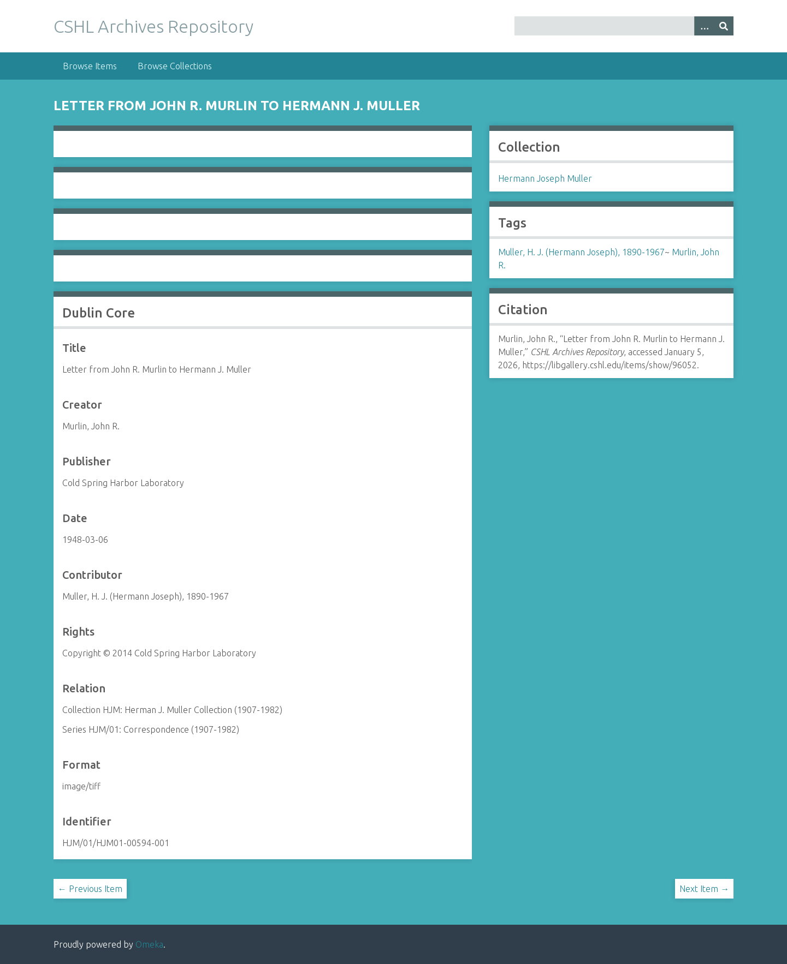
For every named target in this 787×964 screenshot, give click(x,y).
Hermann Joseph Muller (545, 178)
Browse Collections (175, 66)
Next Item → (704, 889)
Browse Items (90, 66)
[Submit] (723, 25)
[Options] (704, 25)
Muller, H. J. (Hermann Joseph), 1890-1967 (581, 252)
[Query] (623, 25)
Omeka (149, 944)
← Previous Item (90, 889)
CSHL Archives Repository (153, 26)
